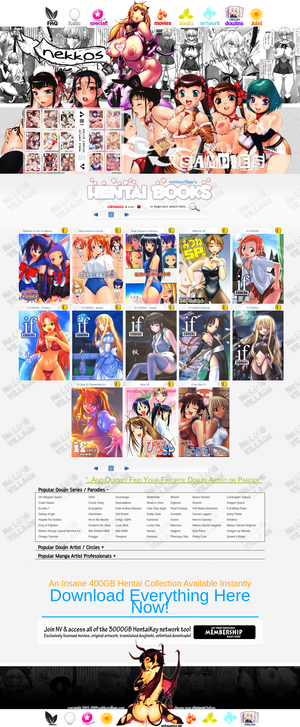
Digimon (176, 502)
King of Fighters (48, 525)
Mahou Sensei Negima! (241, 525)
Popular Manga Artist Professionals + (150, 556)
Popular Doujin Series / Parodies (150, 490)
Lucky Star (153, 525)
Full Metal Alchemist (205, 508)
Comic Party (96, 502)
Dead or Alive (155, 502)
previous (96, 215)
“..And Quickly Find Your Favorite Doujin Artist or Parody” (173, 479)
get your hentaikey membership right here (224, 632)
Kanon (175, 519)
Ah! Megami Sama (50, 497)
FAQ (51, 13)
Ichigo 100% (123, 519)
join (106, 719)
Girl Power (122, 514)
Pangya (93, 536)
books (186, 13)
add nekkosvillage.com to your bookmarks (126, 46)
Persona (152, 536)
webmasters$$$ (171, 725)
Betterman (153, 497)
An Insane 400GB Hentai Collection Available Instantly (150, 597)
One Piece (199, 531)
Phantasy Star (179, 536)
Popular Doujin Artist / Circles (150, 547)
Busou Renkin (201, 497)
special (98, 13)
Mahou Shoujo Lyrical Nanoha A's (59, 531)
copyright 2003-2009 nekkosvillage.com (96, 708)
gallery (210, 13)
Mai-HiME (122, 531)
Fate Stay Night (156, 508)
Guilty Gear (154, 514)
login (74, 13)
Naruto (151, 531)
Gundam (176, 514)
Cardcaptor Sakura (239, 497)
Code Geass (46, 502)
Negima (175, 531)
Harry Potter (234, 514)
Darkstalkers (123, 502)
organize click (122, 207)
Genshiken (95, 514)
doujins (234, 13)
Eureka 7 (44, 508)
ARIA (92, 497)
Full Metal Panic (237, 508)
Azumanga (122, 497)
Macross (176, 525)
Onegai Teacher (48, 536)
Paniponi (121, 536)
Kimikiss (232, 519)
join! (258, 13)
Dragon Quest (235, 502)
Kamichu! (152, 519)
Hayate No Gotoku (50, 519)
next (127, 215)
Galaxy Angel (46, 514)
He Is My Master (99, 519)
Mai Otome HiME (99, 531)
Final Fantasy (179, 508)
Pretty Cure (199, 536)
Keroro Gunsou (201, 519)
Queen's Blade (236, 536)
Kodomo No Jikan (100, 525)
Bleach (175, 497)
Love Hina (122, 525)
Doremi (197, 502)
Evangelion (95, 508)
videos (162, 13)
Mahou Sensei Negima (206, 525)
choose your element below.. (195, 708)
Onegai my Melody (238, 531)
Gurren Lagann (201, 514)
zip (65, 230)
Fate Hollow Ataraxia (128, 508)
